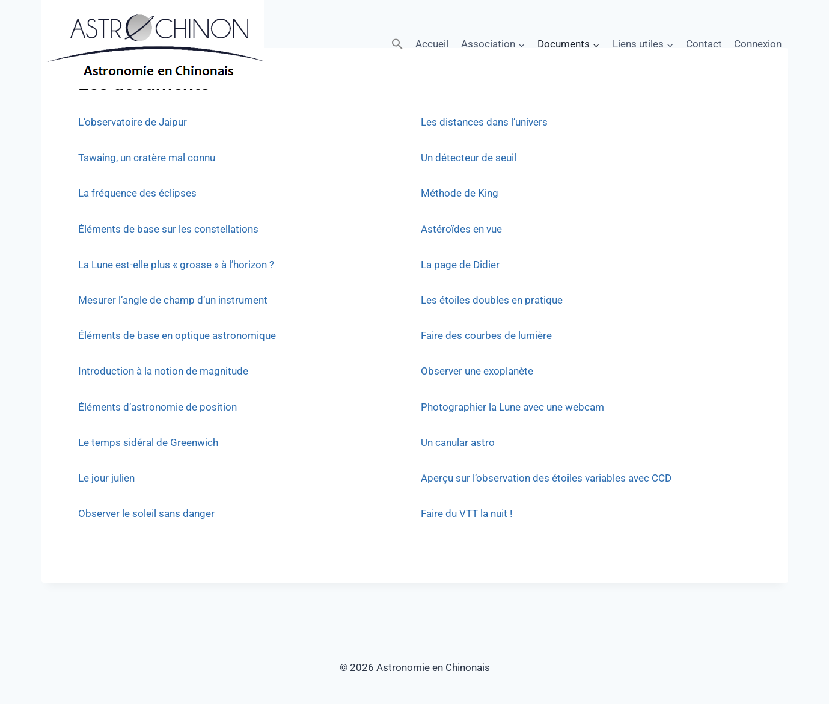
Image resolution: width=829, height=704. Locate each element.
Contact (704, 44)
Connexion (758, 44)
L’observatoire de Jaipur (132, 122)
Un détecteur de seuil (468, 158)
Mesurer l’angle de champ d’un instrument (173, 300)
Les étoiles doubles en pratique (492, 300)
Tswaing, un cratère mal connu (146, 158)
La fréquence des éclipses (137, 193)
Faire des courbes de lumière (486, 335)
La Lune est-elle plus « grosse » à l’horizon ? (176, 265)
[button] (397, 44)
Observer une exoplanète (477, 371)
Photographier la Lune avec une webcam (512, 407)
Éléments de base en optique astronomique (177, 335)
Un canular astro (458, 442)
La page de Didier (460, 265)
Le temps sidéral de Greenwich (148, 442)
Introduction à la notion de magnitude (163, 371)
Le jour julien (106, 478)
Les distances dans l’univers (484, 122)
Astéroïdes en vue (461, 229)
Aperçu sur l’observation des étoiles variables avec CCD (546, 478)
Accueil (431, 44)
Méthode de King (459, 193)
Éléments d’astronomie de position (157, 407)
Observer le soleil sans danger (146, 513)
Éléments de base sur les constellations (168, 229)
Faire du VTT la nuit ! (466, 513)
